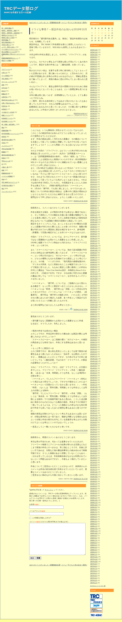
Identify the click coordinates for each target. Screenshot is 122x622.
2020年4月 (93, 208)
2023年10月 (94, 111)
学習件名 (4, 106)
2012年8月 (93, 425)
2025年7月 (93, 62)
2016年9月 (93, 309)
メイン (64, 23)
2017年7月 (93, 286)
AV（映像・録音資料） (9, 124)
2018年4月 (93, 264)
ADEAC (4, 136)
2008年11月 (94, 531)
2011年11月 (94, 446)
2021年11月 (94, 165)
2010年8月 (93, 481)
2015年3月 (93, 352)
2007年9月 (93, 564)
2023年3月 (93, 128)
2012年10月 (94, 420)
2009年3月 (93, 521)
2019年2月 (93, 241)
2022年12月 (94, 135)
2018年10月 (94, 250)
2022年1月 (93, 161)
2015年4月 (93, 349)
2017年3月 (93, 295)
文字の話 (4, 88)
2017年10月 (94, 278)
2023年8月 (93, 116)
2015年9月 (93, 337)
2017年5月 (93, 290)
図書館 (4, 152)
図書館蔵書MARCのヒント (10, 58)
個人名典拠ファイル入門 (9, 52)
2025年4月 (93, 69)
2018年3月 (93, 267)
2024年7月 (93, 90)
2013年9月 (93, 394)
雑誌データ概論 (6, 60)
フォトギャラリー (7, 191)
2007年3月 (93, 578)
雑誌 (3, 127)
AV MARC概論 (7, 28)
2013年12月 (94, 387)
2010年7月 (93, 484)
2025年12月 (94, 50)
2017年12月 (94, 274)
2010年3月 (93, 493)
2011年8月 (93, 453)
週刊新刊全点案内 (7, 139)
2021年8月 (93, 172)
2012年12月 (94, 415)
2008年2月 (93, 552)
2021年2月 (93, 187)
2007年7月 (93, 568)
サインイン (49, 490)
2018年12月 (94, 245)
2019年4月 (93, 236)
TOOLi (4, 143)
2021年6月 (93, 177)
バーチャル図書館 (7, 176)
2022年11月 (94, 137)
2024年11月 (94, 80)
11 (105, 33)
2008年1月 (93, 554)
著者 (3, 85)
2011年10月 (94, 448)
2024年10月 (94, 83)
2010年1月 (93, 498)
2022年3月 (93, 156)
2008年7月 (93, 540)
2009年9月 (93, 507)
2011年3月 (93, 465)
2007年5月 (93, 573)
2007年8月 (93, 566)
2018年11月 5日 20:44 (80, 201)
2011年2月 (93, 467)
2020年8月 (93, 201)
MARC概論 (5, 40)
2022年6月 (93, 149)
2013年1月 (93, 413)
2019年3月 (93, 238)
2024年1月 (93, 104)
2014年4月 (93, 377)
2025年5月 (93, 66)
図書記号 (4, 94)
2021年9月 (93, 170)
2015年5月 (93, 347)
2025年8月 (93, 59)
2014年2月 (93, 382)
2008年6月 (93, 543)
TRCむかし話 (6, 161)
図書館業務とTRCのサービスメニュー (13, 54)
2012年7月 (93, 427)
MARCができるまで (8, 35)
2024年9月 (93, 85)
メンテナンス (6, 146)
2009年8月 (93, 509)
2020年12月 (94, 191)
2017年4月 (93, 293)
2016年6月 (93, 316)
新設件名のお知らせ (8, 100)
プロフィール (6, 69)
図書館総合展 (6, 173)
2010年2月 (93, 495)
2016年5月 (93, 319)
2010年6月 (93, 486)
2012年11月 (94, 418)
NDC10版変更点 (7, 42)
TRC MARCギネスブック (9, 182)
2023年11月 (94, 109)
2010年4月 (93, 491)
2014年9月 (93, 366)
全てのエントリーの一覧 (98, 586)
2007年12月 (94, 557)
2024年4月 (93, 97)
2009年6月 (93, 514)
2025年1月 (93, 76)
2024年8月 (93, 87)
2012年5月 (93, 432)
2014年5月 (93, 375)
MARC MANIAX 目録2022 (11, 33)
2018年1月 (93, 271)
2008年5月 (93, 545)
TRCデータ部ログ (21, 8)
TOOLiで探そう (6, 44)
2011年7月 (93, 455)
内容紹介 (4, 109)
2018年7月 (93, 257)
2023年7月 (93, 118)
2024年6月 (93, 92)
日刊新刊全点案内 (7, 185)
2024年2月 (93, 102)
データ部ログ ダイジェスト (10, 49)
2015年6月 (93, 344)
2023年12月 (94, 106)
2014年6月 (93, 373)
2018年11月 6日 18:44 (80, 309)
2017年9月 (93, 281)
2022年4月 (93, 153)
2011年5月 (93, 460)
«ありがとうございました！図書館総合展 (44, 23)
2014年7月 (93, 370)
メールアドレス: (37, 511)
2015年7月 (93, 342)
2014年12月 (94, 359)
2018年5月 (93, 262)
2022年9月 (93, 142)
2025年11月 (94, 52)
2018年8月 (93, 255)
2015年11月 (94, 333)
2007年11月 (94, 559)
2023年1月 (93, 132)
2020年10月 (94, 196)
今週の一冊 (5, 167)
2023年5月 (93, 123)
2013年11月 (94, 389)
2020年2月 (93, 212)
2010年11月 (94, 474)
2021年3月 (93, 184)
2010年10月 (94, 476)
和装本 (4, 158)
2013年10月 (94, 392)
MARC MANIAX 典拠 (9, 30)
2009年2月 (93, 524)
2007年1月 (93, 583)
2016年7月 (93, 314)
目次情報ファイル (7, 121)
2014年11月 (94, 361)
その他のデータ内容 (8, 112)
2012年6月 (93, 429)
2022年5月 (93, 151)
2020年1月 (93, 215)
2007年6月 (93, 571)
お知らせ (4, 72)
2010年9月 (93, 479)
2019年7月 (93, 229)
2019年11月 (94, 220)
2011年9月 (93, 451)
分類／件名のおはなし (8, 103)
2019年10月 (94, 222)
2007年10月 (94, 561)
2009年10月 (94, 505)
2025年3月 (93, 71)
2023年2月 (93, 130)
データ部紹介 (6, 75)
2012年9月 (93, 422)
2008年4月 (93, 547)
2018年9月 (93, 253)
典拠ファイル (6, 115)
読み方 (4, 91)
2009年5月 (93, 517)
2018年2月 (93, 269)
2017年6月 (93, 288)
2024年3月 (93, 99)
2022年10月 (94, 139)
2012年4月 (93, 434)
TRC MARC (5, 78)
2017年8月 (93, 283)
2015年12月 (94, 330)
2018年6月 (93, 260)
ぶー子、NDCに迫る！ (9, 47)
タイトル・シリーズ (8, 82)
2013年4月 (93, 406)
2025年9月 (93, 57)
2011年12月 (94, 443)
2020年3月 (93, 210)
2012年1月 (93, 441)
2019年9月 (93, 224)
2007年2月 (93, 580)
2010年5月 (93, 488)
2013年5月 (93, 403)
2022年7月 (93, 146)
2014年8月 (93, 368)
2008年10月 (94, 533)
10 (102, 33)
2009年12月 (94, 500)
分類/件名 (4, 97)
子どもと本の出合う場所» (77, 23)
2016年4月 (93, 321)
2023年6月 (93, 120)
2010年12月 (94, 472)
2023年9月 (93, 113)
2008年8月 (93, 538)
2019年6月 (93, 231)
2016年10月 (94, 307)
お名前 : (34, 504)
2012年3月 (93, 436)
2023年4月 (93, 125)
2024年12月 (94, 78)
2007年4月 (93, 576)
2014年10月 (94, 363)
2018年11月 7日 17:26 (80, 479)
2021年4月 (93, 182)
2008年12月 (94, 528)
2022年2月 (93, 158)
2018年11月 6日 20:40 (80, 430)
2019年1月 (93, 243)
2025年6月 (93, 64)
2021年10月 (94, 168)
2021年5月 (93, 179)
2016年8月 (93, 311)
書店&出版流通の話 (8, 155)
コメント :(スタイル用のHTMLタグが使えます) (48, 522)
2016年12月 (94, 302)
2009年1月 (93, 526)
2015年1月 (93, 356)
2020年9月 (93, 198)
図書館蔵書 (5, 130)
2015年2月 (93, 354)
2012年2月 (93, 439)
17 (102, 35)
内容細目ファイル (7, 118)
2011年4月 (93, 462)
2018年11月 (94, 248)
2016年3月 (93, 323)
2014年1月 (93, 385)
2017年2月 (93, 297)
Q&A (3, 179)
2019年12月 (94, 217)
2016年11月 (94, 304)
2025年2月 (93, 73)
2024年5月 (93, 95)
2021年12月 (94, 163)
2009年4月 (93, 519)
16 (98, 35)
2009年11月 (94, 502)
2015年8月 (93, 340)
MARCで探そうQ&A (8, 37)
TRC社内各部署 (6, 149)
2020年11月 (94, 194)
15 (95, 35)
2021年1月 (93, 189)
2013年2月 (93, 410)
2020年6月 (93, 205)
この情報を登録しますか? (40, 518)
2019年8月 (93, 227)
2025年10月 (94, 54)
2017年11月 (94, 276)
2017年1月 (93, 300)
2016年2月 (93, 326)
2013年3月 (93, 408)
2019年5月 (93, 234)
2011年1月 (93, 469)
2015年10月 (94, 335)
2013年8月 (93, 396)
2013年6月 (93, 401)
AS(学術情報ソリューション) (11, 133)
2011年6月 (93, 458)
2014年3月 (93, 380)
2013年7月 (93, 399)
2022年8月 (93, 144)
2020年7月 (93, 203)
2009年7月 (93, 512)
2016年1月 (93, 328)
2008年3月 (93, 550)
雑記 (3, 188)
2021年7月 (93, 175)
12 (109, 33)
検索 (3, 170)
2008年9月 (93, 535)
